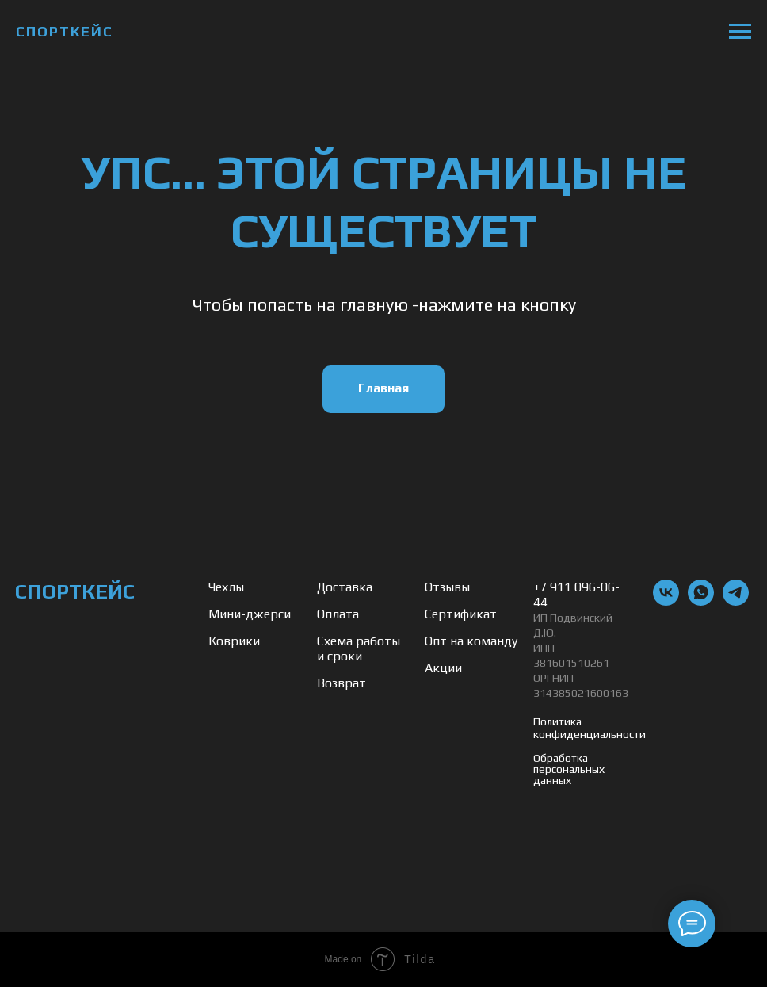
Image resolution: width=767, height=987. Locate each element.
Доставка (344, 587)
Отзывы (447, 587)
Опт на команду (471, 640)
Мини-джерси (249, 614)
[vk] (666, 601)
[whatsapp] (701, 601)
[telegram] (736, 601)
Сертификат (461, 614)
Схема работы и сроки (358, 648)
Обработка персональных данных (569, 769)
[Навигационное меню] (740, 32)
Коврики (234, 640)
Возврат (341, 683)
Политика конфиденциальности (589, 727)
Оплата (338, 614)
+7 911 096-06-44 (576, 595)
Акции (443, 667)
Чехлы (226, 587)
